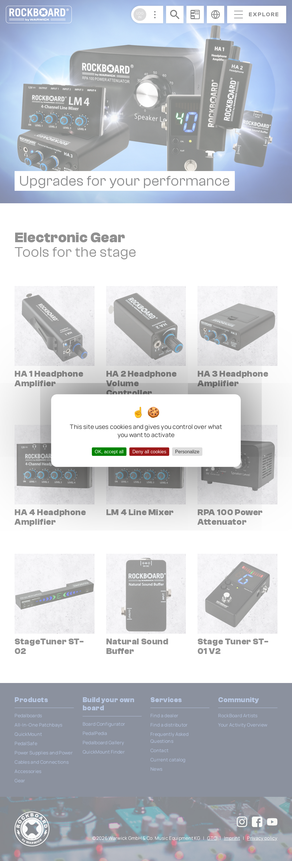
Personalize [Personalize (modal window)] (187, 451)
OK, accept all (109, 451)
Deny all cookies (149, 451)
